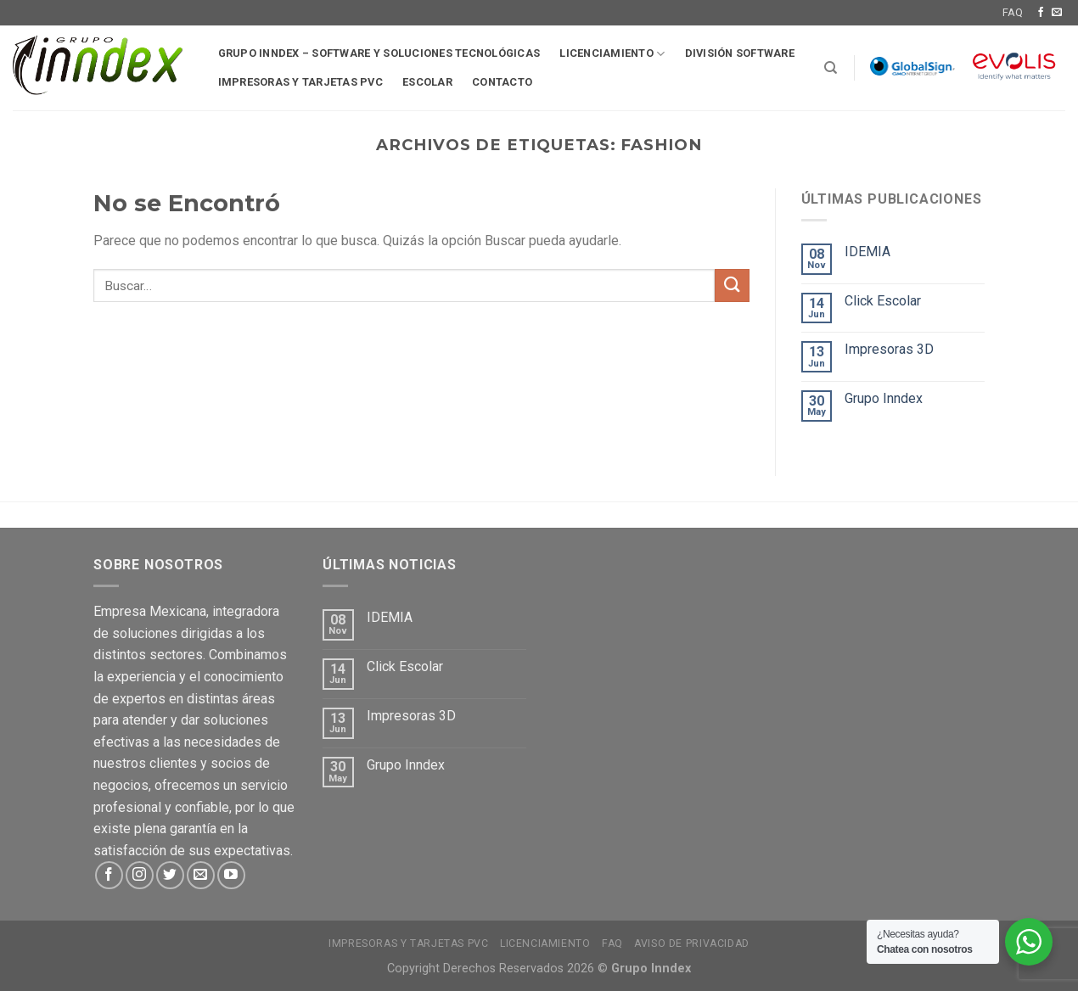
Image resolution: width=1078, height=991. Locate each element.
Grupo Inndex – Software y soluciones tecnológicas (379, 53)
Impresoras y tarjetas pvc (300, 82)
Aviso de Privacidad (692, 943)
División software (739, 53)
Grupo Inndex (884, 398)
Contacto (502, 82)
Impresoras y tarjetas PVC (408, 943)
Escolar (427, 82)
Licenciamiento (612, 54)
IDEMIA (867, 252)
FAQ (1012, 12)
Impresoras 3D (889, 349)
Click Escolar (883, 301)
